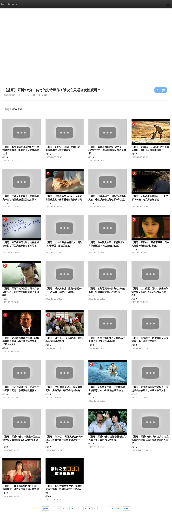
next (126, 508)
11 (100, 508)
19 (117, 508)
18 (111, 508)
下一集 (160, 90)
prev (45, 508)
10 (95, 508)
